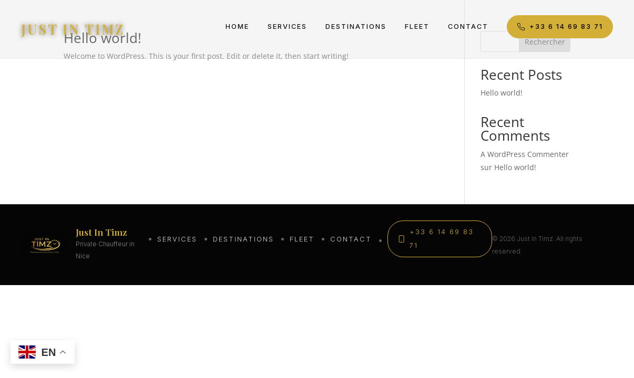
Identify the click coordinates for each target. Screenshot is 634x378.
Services (287, 26)
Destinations (355, 26)
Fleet (417, 26)
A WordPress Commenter (524, 154)
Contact (468, 26)
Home (237, 26)
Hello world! (501, 93)
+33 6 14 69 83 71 (560, 27)
